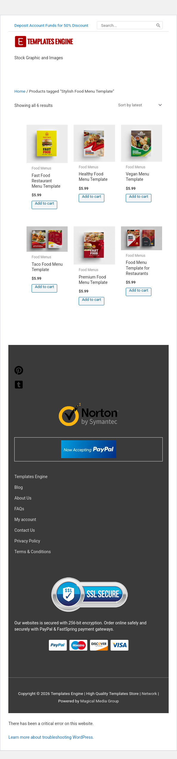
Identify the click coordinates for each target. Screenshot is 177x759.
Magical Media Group (99, 701)
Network (149, 693)
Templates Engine (30, 476)
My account (25, 519)
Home (19, 91)
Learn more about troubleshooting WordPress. (51, 737)
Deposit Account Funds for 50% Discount (51, 25)
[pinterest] (18, 373)
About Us (22, 498)
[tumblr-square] (18, 387)
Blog (18, 487)
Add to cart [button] (44, 203)
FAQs (19, 508)
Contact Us (24, 530)
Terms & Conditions (32, 551)
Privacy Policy (27, 541)
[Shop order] (139, 104)
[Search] (158, 25)
